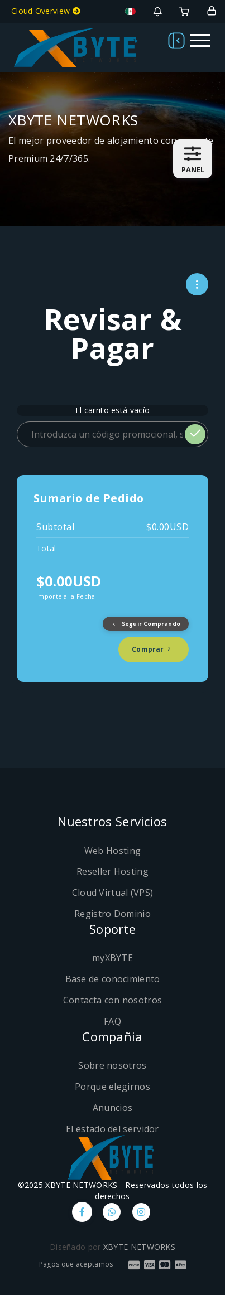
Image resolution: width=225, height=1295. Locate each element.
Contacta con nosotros (112, 1000)
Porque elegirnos (112, 1086)
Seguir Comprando (145, 624)
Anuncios (112, 1108)
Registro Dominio (112, 914)
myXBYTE (112, 958)
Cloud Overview (45, 11)
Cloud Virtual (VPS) (113, 892)
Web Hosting (112, 851)
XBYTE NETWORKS (139, 1246)
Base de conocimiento (112, 979)
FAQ (112, 1021)
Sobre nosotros (112, 1065)
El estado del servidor (112, 1129)
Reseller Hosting (112, 871)
